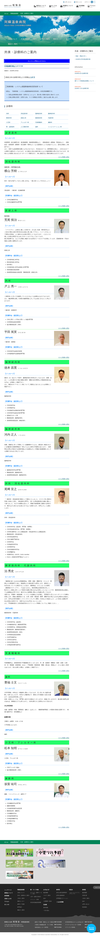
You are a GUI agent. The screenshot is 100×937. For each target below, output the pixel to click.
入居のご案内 (85, 898)
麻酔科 (50, 122)
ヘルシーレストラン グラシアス (74, 893)
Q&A (44, 898)
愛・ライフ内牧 (34, 889)
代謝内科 (51, 118)
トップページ (8, 890)
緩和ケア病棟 (70, 39)
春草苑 (58, 889)
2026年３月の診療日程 (82, 88)
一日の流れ (46, 910)
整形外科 (9, 118)
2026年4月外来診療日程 (83, 59)
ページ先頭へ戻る (63, 157)
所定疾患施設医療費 (35, 902)
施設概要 (45, 892)
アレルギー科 (25, 122)
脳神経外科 (51, 113)
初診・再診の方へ (81, 56)
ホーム (6, 13)
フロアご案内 (46, 895)
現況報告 (84, 907)
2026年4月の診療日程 (81, 73)
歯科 (36, 126)
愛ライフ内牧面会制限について (84, 81)
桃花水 (71, 889)
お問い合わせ (68, 2)
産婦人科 (23, 118)
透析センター (57, 39)
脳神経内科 (38, 113)
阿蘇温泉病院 (14, 13)
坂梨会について (41, 6)
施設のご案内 (12, 44)
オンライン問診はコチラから (37, 61)
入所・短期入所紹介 (35, 896)
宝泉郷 (45, 904)
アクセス (92, 6)
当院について (12, 39)
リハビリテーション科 (55, 126)
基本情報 (45, 907)
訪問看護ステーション (62, 898)
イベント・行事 (34, 899)
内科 (7, 113)
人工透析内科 (25, 126)
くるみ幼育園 (59, 902)
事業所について (68, 6)
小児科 (8, 122)
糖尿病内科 (38, 118)
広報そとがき (78, 2)
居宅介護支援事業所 (61, 892)
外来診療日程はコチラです (13, 66)
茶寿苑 (84, 889)
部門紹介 (82, 39)
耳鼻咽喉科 (38, 122)
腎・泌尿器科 (10, 126)
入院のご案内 (44, 39)
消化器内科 (24, 113)
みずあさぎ (46, 889)
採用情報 (82, 6)
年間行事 (84, 895)
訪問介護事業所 (60, 895)
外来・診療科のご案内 (29, 39)
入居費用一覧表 (47, 901)
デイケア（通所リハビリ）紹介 (36, 893)
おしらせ (54, 6)
